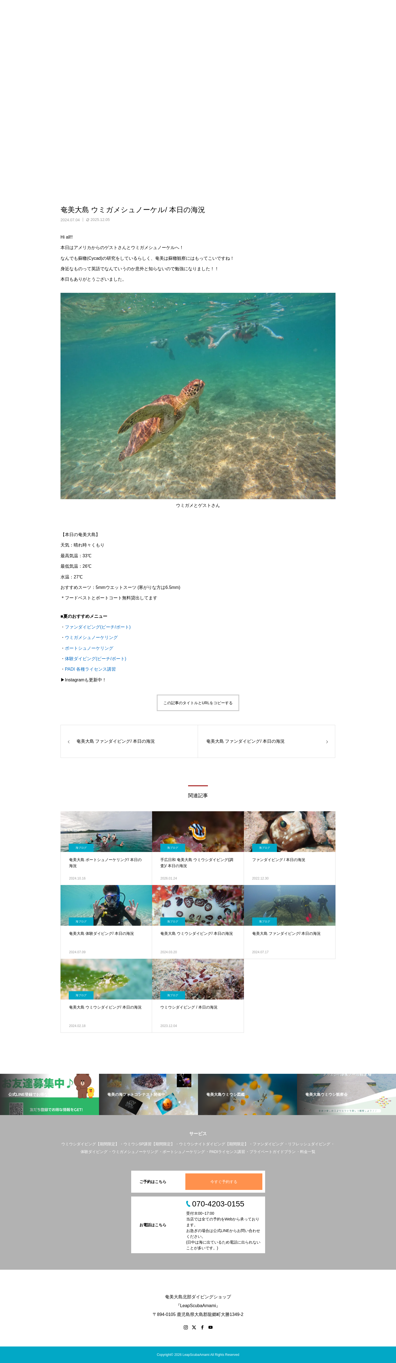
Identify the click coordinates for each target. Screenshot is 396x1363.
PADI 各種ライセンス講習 (90, 669)
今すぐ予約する (223, 1181)
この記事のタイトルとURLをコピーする (198, 703)
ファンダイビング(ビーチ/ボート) (98, 627)
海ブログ (81, 847)
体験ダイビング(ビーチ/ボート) (95, 658)
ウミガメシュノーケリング (91, 637)
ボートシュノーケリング (89, 648)
